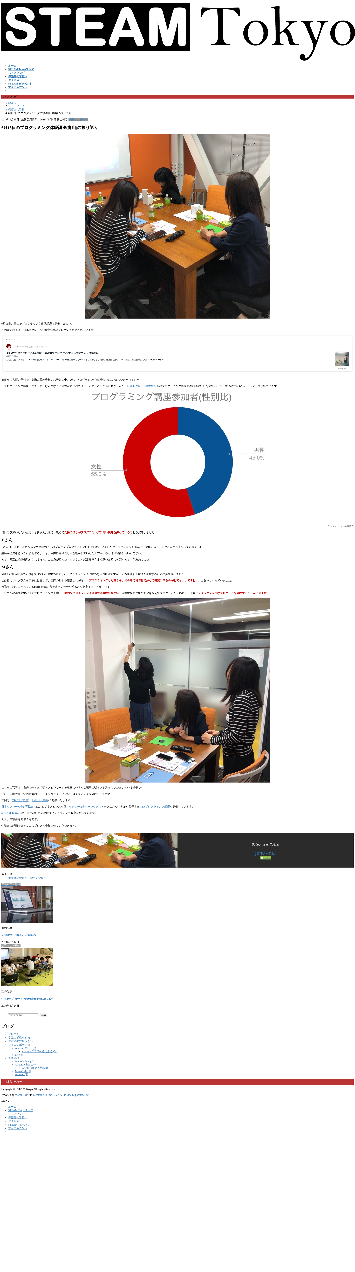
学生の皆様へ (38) (19, 1037)
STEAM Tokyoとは (19, 1124)
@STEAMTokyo (265, 853)
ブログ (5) (14, 1033)
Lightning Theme (42, 1094)
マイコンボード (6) (19, 1044)
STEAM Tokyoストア (20, 1110)
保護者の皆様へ (78, 119)
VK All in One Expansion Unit (72, 1094)
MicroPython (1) (24, 1061)
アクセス (13, 1121)
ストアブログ (16, 1113)
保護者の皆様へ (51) (20, 1041)
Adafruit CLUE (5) (25, 1048)
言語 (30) (13, 1058)
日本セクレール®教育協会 (17, 806)
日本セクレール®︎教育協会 (143, 386)
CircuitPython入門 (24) (35, 1067)
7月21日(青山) (40, 800)
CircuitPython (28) (25, 1064)
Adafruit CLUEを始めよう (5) (39, 1051)
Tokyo (10, 812)
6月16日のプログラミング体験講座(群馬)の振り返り (27, 998)
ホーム (12, 1106)
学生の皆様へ (38, 877)
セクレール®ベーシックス (85, 806)
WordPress (21, 1094)
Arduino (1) (21, 1074)
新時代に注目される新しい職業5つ (18, 935)
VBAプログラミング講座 (154, 806)
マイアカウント (17, 1128)
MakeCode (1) (23, 1071)
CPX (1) (19, 1054)
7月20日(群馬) (20, 800)
